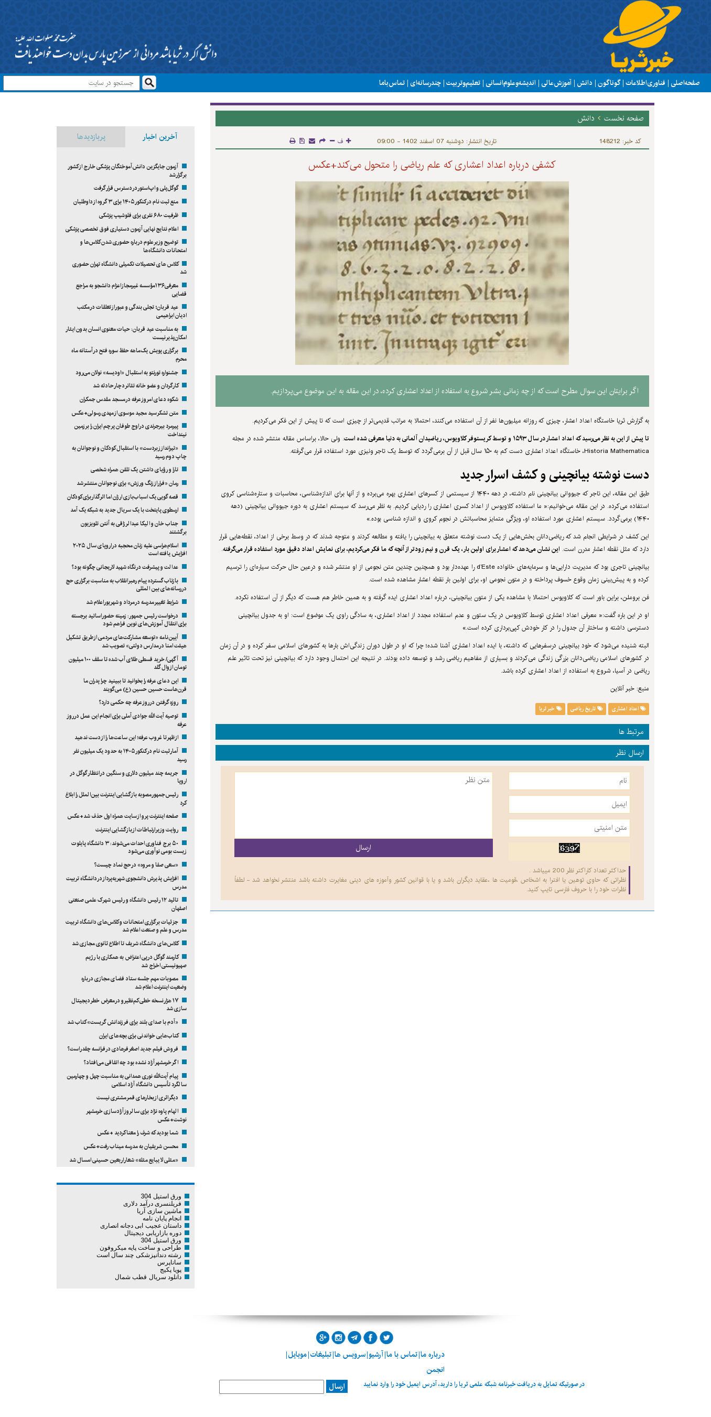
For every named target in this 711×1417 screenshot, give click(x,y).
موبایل (297, 1354)
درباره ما (433, 1354)
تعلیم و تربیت (463, 83)
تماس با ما (392, 83)
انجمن (435, 1370)
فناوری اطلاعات (645, 83)
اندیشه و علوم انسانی (511, 83)
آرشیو (376, 1354)
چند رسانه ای (425, 83)
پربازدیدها (91, 137)
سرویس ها (350, 1354)
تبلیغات (320, 1354)
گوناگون (609, 83)
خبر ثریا (550, 708)
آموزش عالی (556, 83)
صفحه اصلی (685, 83)
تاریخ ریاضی (586, 708)
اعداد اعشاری (629, 708)
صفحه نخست (624, 118)
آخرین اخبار (160, 137)
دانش (584, 83)
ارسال (337, 1386)
